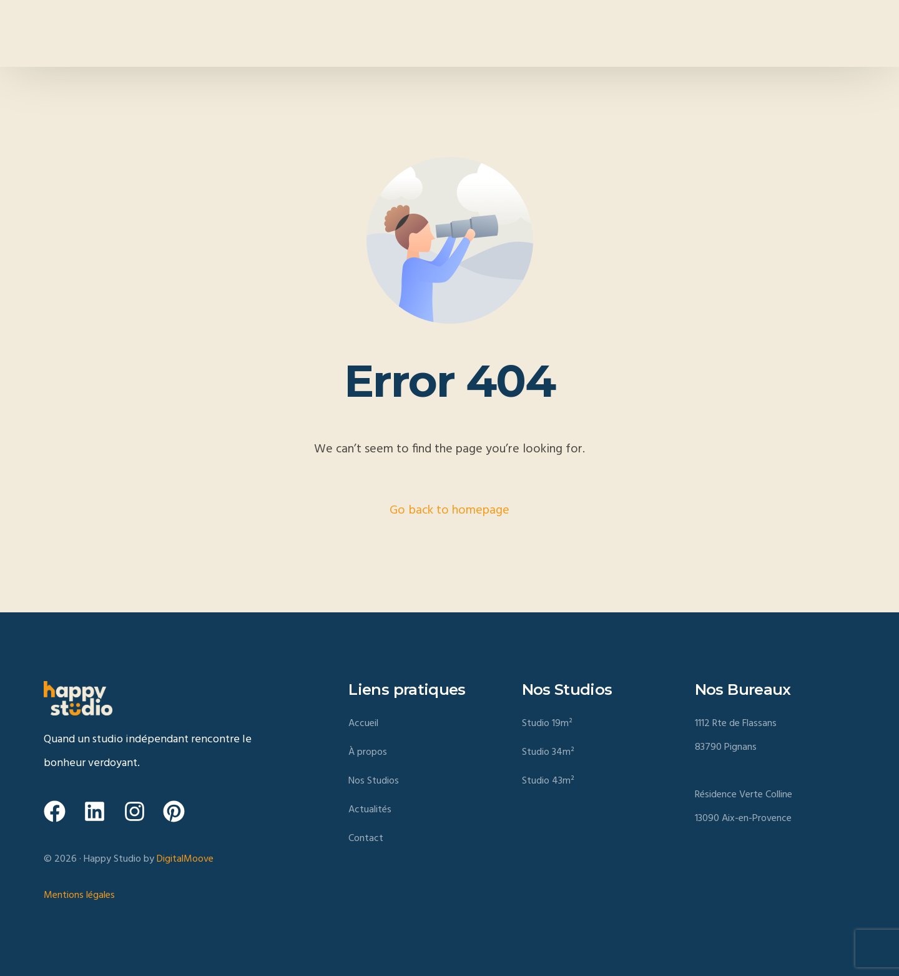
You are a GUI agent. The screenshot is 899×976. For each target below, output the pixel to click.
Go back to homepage (449, 510)
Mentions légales (79, 895)
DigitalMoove (185, 859)
